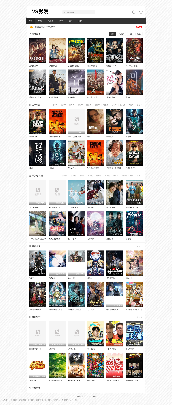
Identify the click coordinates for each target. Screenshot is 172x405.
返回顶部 (92, 396)
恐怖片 (80, 105)
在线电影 (5, 400)
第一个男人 (72, 239)
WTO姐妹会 (72, 349)
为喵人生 (129, 278)
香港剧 (81, 176)
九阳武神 (90, 310)
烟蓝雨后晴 (110, 207)
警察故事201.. (111, 66)
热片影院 (73, 400)
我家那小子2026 (112, 380)
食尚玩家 (32, 380)
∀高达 (89, 278)
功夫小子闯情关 (93, 97)
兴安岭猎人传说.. (132, 66)
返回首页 (79, 396)
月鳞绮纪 (90, 207)
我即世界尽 (33, 137)
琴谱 (31, 168)
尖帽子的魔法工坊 (55, 310)
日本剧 (107, 176)
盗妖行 (31, 278)
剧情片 (97, 105)
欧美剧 (73, 176)
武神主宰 (71, 278)
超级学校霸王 (92, 66)
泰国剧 (124, 176)
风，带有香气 (34, 207)
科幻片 (71, 105)
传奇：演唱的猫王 (74, 137)
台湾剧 (98, 176)
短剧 (80, 21)
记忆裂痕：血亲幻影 (113, 168)
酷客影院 (22, 400)
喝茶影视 (39, 400)
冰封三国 (109, 239)
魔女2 (128, 97)
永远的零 (71, 97)
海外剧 (115, 176)
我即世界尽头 (131, 168)
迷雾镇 (128, 137)
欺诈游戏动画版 (35, 310)
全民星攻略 (130, 349)
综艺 (70, 21)
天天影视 (65, 400)
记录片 (113, 105)
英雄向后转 (72, 168)
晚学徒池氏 (91, 349)
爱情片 (88, 105)
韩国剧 (90, 176)
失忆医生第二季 (54, 207)
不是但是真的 (111, 349)
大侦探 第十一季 (132, 380)
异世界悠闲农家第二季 (134, 310)
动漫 (61, 21)
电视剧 (50, 21)
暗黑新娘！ (110, 137)
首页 (30, 21)
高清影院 (14, 400)
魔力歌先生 (91, 380)
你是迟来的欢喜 (54, 239)
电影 (40, 21)
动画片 (130, 105)
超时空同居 (53, 66)
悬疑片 (122, 105)
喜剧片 (63, 105)
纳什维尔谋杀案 (54, 137)
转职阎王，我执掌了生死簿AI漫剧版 (81, 310)
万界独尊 (52, 278)
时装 (89, 137)
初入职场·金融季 (74, 380)
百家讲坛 (52, 349)
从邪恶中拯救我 (54, 97)
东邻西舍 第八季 (132, 207)
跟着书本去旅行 (35, 349)
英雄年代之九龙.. (35, 97)
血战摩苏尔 (33, 66)
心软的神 (90, 239)
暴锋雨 (128, 239)
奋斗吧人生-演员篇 (56, 380)
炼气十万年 (110, 278)
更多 (140, 105)
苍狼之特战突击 (74, 66)
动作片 (54, 105)
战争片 (105, 105)
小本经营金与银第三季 (37, 239)
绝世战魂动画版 (112, 310)
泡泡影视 (48, 400)
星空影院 (31, 400)
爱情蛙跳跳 (110, 97)
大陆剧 (64, 176)
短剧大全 (56, 400)
